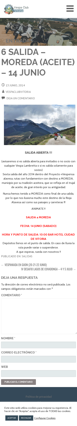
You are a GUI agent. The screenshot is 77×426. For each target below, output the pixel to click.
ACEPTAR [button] (12, 418)
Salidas (27, 256)
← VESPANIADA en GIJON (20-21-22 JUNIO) (24, 265)
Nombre (8, 338)
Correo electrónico (18, 352)
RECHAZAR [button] (26, 418)
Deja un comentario (20, 98)
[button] (71, 8)
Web (4, 367)
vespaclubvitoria (18, 92)
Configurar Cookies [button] (45, 418)
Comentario (11, 295)
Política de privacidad (39, 396)
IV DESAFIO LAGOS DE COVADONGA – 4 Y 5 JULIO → (48, 269)
